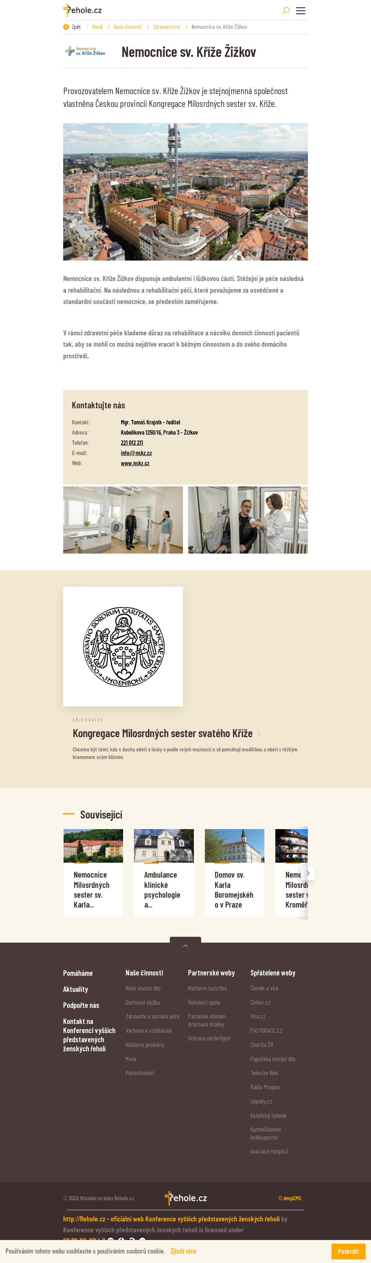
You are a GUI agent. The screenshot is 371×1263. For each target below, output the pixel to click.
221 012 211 (132, 443)
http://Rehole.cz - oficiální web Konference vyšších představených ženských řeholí (172, 1219)
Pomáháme (78, 972)
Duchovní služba (143, 1002)
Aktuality (75, 988)
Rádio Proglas (265, 1087)
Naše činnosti (128, 26)
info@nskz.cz (136, 453)
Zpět (72, 26)
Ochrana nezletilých (209, 1038)
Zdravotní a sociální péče (153, 1016)
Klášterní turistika (207, 988)
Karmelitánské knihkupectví (265, 1133)
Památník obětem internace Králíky (207, 1020)
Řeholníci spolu (204, 1002)
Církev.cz (260, 1002)
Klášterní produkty (145, 1044)
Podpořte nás (81, 1004)
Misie (131, 1059)
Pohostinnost (140, 1072)
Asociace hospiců (269, 1151)
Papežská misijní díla (272, 1059)
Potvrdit (348, 1251)
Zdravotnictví (167, 26)
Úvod (97, 26)
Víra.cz (257, 1016)
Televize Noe (264, 1072)
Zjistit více (183, 1251)
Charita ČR (262, 1044)
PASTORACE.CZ (266, 1030)
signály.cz (261, 1101)
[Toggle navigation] (300, 10)
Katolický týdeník (268, 1115)
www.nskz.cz (135, 463)
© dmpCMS (290, 1198)
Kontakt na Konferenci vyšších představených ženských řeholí (89, 1034)
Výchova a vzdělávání (149, 1030)
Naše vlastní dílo (143, 988)
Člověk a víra (264, 988)
